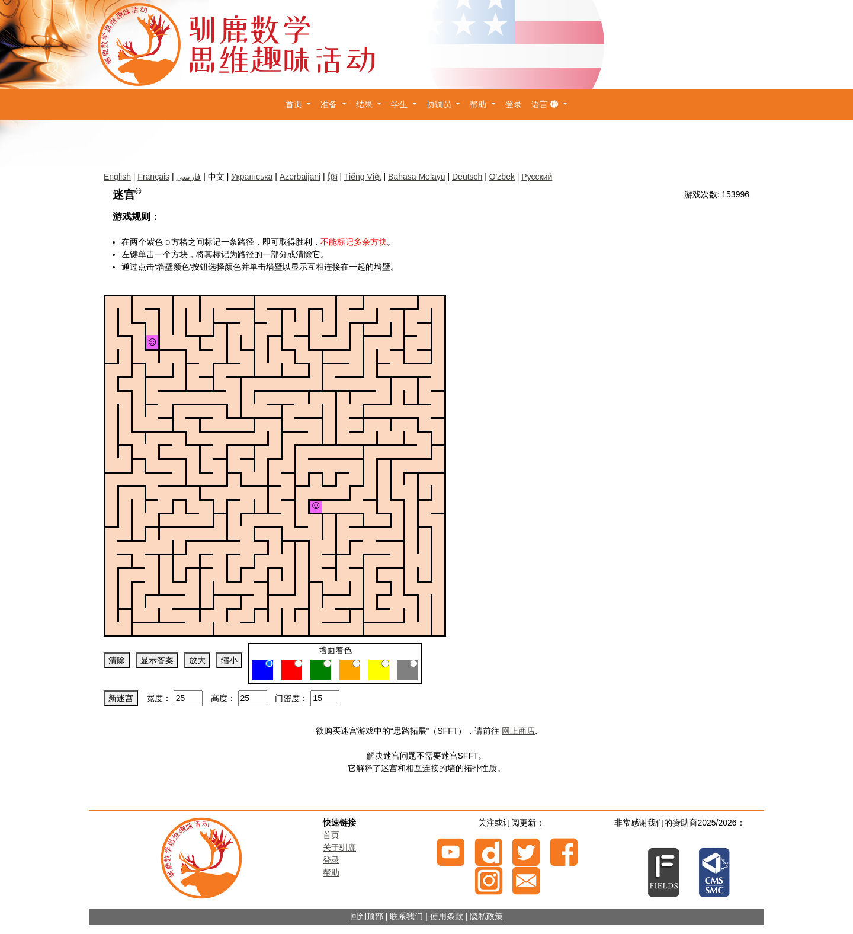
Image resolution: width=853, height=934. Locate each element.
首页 (331, 835)
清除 (116, 660)
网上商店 (518, 730)
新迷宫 (120, 698)
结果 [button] (365, 104)
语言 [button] (546, 104)
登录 (513, 104)
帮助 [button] (479, 104)
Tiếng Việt (362, 176)
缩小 (229, 660)
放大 (197, 660)
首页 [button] (295, 104)
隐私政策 (486, 916)
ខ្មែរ (333, 176)
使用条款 (446, 916)
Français (153, 176)
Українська (251, 176)
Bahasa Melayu (416, 176)
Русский (536, 176)
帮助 (331, 872)
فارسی (188, 176)
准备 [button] (329, 104)
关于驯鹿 (339, 847)
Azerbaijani (300, 176)
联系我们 (406, 916)
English (117, 176)
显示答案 (157, 660)
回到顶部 (366, 916)
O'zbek (502, 176)
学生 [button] (400, 104)
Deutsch (467, 176)
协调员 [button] (440, 104)
